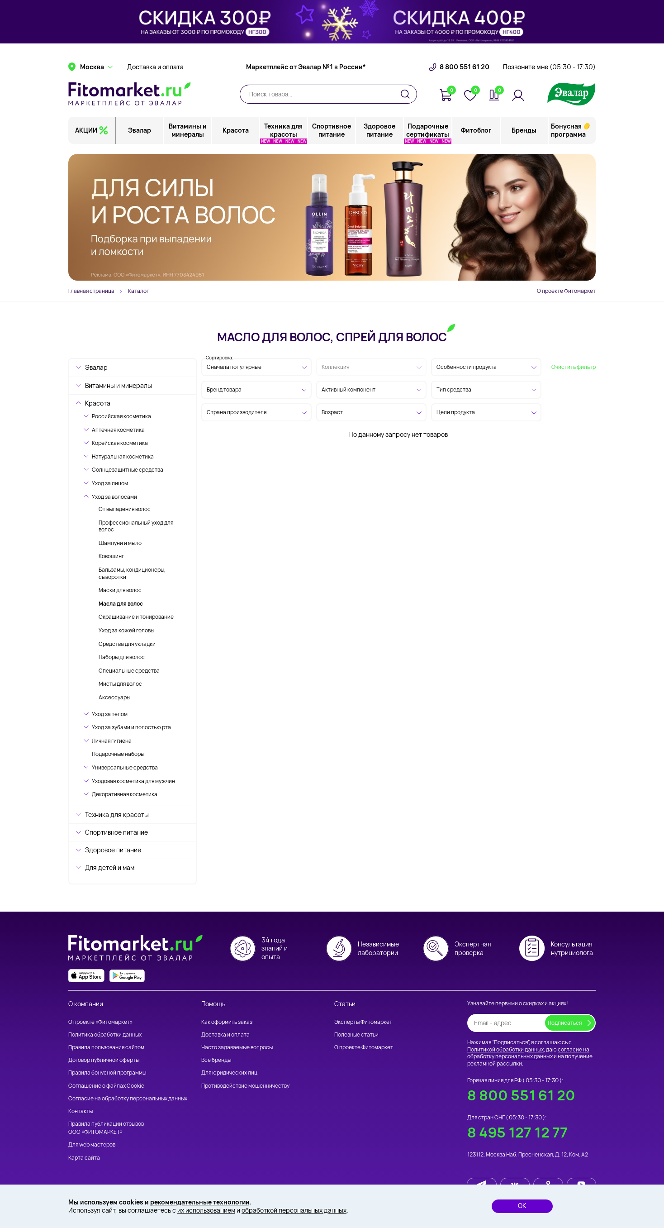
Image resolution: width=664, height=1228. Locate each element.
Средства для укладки (127, 644)
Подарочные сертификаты (428, 133)
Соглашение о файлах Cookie (106, 1085)
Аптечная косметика (118, 430)
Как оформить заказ (226, 1022)
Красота (236, 133)
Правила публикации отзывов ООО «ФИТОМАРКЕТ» (106, 1128)
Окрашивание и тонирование (136, 617)
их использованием (206, 1210)
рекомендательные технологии (200, 1202)
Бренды (524, 133)
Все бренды (216, 1060)
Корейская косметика (120, 443)
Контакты (80, 1111)
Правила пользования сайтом (106, 1047)
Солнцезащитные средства (127, 469)
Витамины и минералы (188, 133)
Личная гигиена (112, 741)
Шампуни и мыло (120, 543)
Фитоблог (476, 133)
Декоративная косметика (124, 794)
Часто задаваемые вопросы (237, 1047)
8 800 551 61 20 (464, 70)
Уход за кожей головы (126, 630)
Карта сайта (84, 1157)
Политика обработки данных (105, 1034)
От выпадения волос (125, 509)
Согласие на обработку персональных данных (127, 1098)
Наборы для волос (122, 657)
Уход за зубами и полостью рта (131, 727)
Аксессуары (114, 697)
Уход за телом (110, 714)
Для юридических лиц (229, 1073)
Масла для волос (121, 603)
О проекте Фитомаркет (566, 291)
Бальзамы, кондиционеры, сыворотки (132, 573)
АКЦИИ (86, 133)
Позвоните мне (549, 70)
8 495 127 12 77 (517, 1132)
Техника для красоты (284, 133)
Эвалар (140, 133)
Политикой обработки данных (505, 1049)
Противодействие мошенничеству (245, 1085)
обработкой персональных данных (294, 1210)
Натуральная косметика (123, 456)
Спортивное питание (332, 133)
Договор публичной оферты (103, 1060)
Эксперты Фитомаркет (363, 1022)
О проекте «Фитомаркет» (100, 1022)
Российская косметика (121, 416)
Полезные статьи (356, 1034)
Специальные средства (129, 670)
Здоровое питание (380, 133)
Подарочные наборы (118, 754)
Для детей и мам (109, 867)
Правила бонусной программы (107, 1073)
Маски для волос (120, 590)
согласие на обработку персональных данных (528, 1053)
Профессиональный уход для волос (136, 526)
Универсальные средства (125, 767)
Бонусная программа (568, 133)
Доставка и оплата (155, 70)
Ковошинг (111, 556)
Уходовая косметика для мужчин (133, 781)
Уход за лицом (110, 483)
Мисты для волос (120, 684)
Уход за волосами (114, 497)
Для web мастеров (91, 1145)
